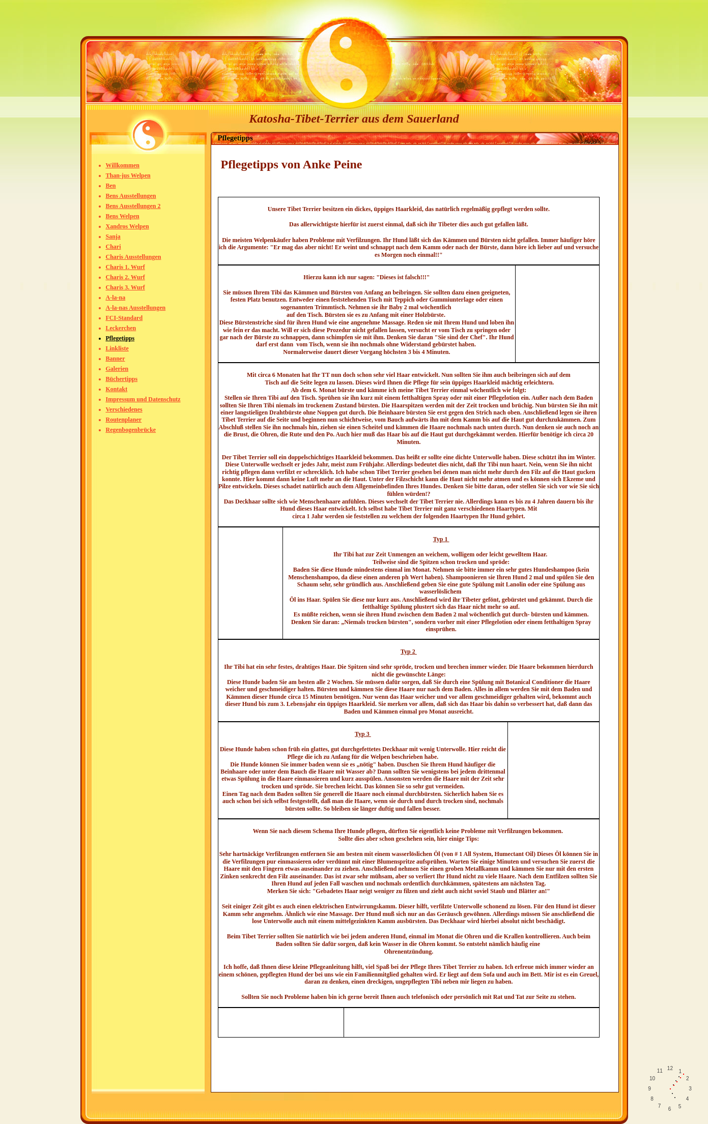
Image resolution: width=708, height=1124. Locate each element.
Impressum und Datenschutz (143, 399)
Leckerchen (121, 328)
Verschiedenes (124, 409)
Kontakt (117, 389)
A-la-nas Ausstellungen (136, 307)
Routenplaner (124, 419)
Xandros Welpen (127, 226)
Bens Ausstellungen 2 (133, 206)
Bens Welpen (122, 216)
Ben (111, 185)
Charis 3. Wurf (125, 287)
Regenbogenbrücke (131, 429)
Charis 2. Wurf (125, 277)
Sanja (113, 236)
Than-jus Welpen (128, 175)
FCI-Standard (124, 317)
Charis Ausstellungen (133, 256)
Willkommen (122, 165)
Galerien (117, 368)
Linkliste (117, 348)
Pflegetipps (120, 338)
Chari (113, 246)
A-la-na (116, 297)
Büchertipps (122, 378)
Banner (115, 358)
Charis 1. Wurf (125, 267)
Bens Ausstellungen (131, 195)
